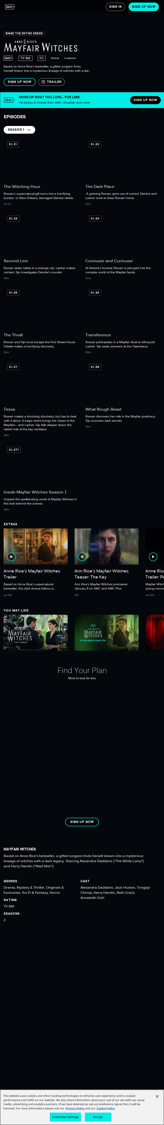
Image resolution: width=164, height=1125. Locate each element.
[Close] (157, 1096)
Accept (98, 1117)
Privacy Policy (75, 1108)
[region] (82, 46)
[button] (20, 82)
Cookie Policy (106, 1108)
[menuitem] (10, 6)
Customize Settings (65, 1117)
